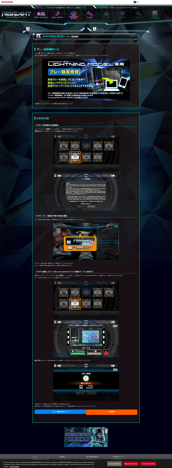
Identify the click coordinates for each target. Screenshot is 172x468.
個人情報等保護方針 (93, 456)
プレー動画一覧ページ (60, 412)
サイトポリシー (64, 459)
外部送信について (119, 456)
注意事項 (112, 412)
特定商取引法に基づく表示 (41, 459)
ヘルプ (35, 456)
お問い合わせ (117, 459)
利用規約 (62, 456)
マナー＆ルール (91, 459)
